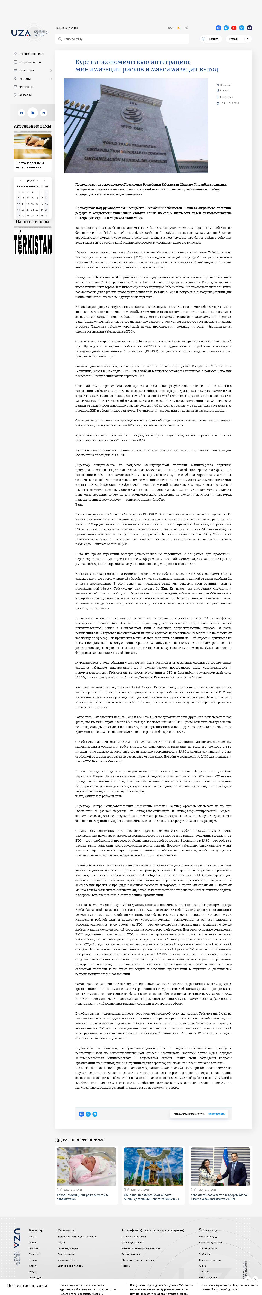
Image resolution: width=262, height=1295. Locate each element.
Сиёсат (33, 1236)
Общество (225, 85)
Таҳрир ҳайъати (131, 1254)
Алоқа (202, 1265)
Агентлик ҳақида (208, 1236)
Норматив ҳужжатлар (211, 1242)
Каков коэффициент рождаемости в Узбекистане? (82, 1197)
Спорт (32, 1265)
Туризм (33, 1259)
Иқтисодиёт (36, 1277)
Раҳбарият (205, 1254)
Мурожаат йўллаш (68, 1259)
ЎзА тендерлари (208, 1248)
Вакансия (204, 1271)
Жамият (33, 1242)
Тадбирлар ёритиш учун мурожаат (77, 1236)
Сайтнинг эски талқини (71, 1265)
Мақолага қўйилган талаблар (138, 1259)
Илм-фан (34, 1248)
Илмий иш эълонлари (134, 1236)
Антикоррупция (208, 1277)
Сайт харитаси (66, 1254)
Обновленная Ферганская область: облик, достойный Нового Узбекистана (151, 1197)
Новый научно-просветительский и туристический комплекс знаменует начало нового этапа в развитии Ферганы (88, 1287)
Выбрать (230, 90)
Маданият (34, 1254)
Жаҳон (33, 1271)
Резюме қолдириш (68, 1248)
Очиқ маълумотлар (210, 1259)
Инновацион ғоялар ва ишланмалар (141, 1248)
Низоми (126, 1265)
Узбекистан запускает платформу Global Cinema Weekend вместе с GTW (219, 1197)
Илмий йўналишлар (132, 1242)
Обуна (61, 1242)
